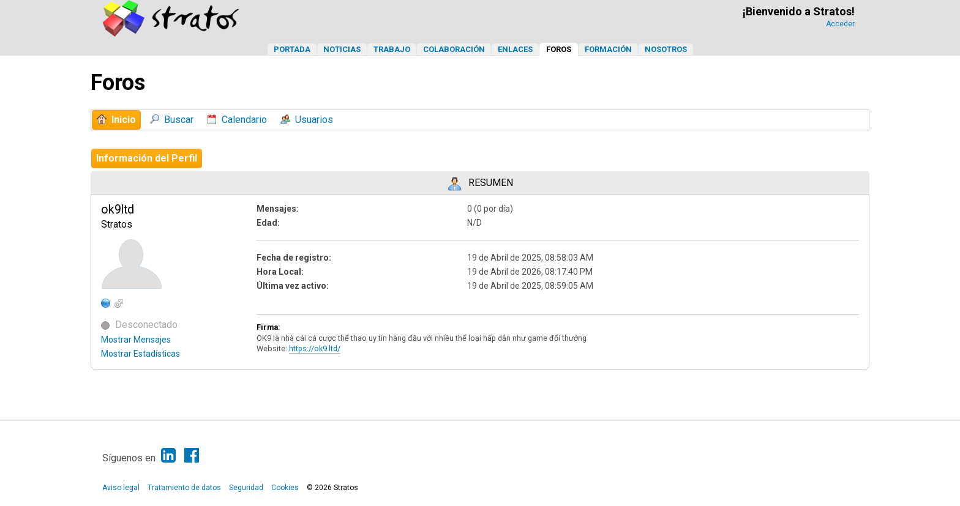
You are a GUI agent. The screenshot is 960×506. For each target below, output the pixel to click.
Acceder (840, 24)
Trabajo (391, 49)
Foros (558, 49)
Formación (608, 49)
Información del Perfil (146, 158)
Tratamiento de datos (184, 487)
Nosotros (666, 49)
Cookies (285, 487)
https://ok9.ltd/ (314, 348)
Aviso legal (121, 487)
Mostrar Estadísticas (140, 354)
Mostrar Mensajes (136, 339)
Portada (292, 49)
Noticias (342, 49)
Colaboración (454, 49)
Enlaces (515, 49)
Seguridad (246, 487)
